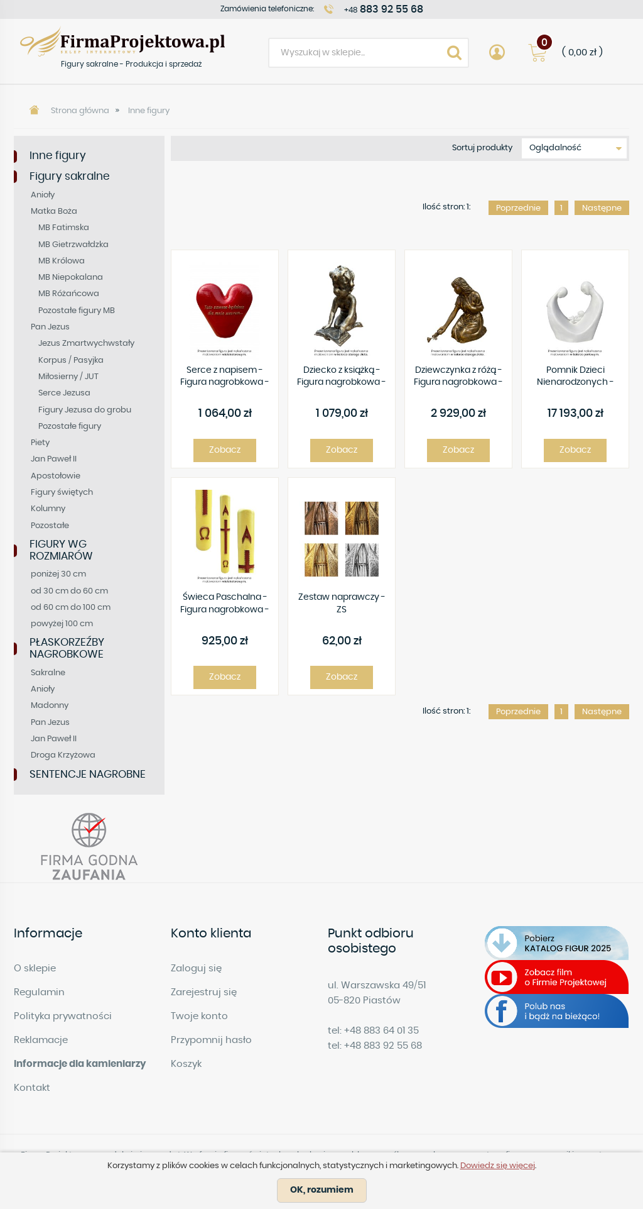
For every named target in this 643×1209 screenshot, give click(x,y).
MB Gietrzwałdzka (73, 245)
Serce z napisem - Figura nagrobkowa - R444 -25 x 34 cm (224, 377)
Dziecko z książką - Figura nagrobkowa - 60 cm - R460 (341, 377)
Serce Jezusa (64, 393)
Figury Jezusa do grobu (84, 410)
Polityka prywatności (63, 1016)
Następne (602, 208)
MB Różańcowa (68, 294)
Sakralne (48, 673)
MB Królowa (61, 261)
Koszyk (186, 1064)
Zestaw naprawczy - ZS (342, 603)
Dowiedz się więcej (497, 1166)
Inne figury (149, 111)
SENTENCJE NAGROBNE (88, 774)
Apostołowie (55, 476)
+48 (383, 9)
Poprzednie (518, 208)
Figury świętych (62, 493)
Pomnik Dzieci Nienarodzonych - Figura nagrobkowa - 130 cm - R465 (575, 377)
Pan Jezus (50, 327)
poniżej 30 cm (58, 574)
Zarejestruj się (204, 992)
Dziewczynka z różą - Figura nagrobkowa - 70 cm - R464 (458, 377)
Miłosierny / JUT (68, 377)
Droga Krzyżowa (63, 755)
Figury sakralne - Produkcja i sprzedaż (122, 41)
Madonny (49, 706)
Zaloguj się (196, 968)
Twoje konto (199, 1016)
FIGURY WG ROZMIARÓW (61, 550)
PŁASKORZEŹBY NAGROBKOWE (67, 648)
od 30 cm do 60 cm (69, 591)
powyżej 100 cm (62, 624)
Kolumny (48, 509)
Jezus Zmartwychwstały (86, 344)
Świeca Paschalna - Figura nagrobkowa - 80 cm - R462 (224, 604)
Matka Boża (54, 211)
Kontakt (32, 1088)
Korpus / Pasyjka (71, 360)
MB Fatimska (63, 228)
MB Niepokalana (70, 277)
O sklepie (35, 968)
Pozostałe (50, 526)
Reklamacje (41, 1040)
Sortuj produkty (482, 148)
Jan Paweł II (54, 459)
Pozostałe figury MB (76, 311)
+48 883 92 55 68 (383, 1046)
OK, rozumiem (322, 1190)
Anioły (43, 195)
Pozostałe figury (69, 426)
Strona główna (80, 111)
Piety (40, 443)
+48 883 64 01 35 (381, 1030)
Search (454, 53)
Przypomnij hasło (211, 1040)
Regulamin (39, 992)
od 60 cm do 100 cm (71, 608)
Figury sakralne (70, 176)
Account (497, 53)
